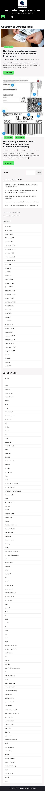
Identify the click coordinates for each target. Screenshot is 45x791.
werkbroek (8, 717)
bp (6, 423)
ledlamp (8, 536)
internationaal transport (13, 491)
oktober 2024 (9, 298)
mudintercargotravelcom (24, 59)
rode (6, 626)
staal (6, 642)
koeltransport (9, 502)
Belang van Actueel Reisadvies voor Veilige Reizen (21, 205)
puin (6, 619)
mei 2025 (8, 272)
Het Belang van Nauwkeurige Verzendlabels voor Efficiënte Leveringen (20, 53)
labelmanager (9, 513)
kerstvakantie (9, 495)
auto (6, 408)
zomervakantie (10, 762)
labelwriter (8, 517)
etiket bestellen (10, 446)
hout (6, 476)
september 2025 (10, 257)
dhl (6, 434)
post (6, 604)
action (7, 401)
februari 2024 (9, 328)
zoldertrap (8, 751)
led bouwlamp (10, 529)
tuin (6, 672)
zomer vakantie (10, 758)
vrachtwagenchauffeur (12, 713)
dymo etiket (9, 442)
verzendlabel (9, 47)
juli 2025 (8, 264)
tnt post (7, 660)
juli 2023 (8, 355)
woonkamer (9, 728)
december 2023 (10, 336)
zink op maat (9, 747)
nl (5, 577)
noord (7, 581)
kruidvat (8, 510)
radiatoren (8, 623)
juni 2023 (8, 358)
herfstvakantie (10, 461)
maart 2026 (9, 234)
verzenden (8, 694)
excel (7, 449)
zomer (7, 755)
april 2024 (8, 321)
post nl (7, 608)
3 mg (7, 382)
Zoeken (5, 172)
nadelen (8, 566)
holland (7, 464)
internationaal (9, 487)
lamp (7, 521)
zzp (6, 781)
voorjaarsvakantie (11, 709)
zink (6, 743)
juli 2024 (8, 309)
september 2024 (10, 302)
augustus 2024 (10, 306)
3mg (6, 385)
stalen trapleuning (11, 645)
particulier (8, 600)
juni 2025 (8, 268)
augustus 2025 (10, 260)
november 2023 (10, 339)
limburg (7, 547)
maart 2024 (9, 324)
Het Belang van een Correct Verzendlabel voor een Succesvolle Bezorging (19, 144)
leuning (7, 544)
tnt (6, 657)
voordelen (8, 706)
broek (7, 431)
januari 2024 (9, 332)
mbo (6, 559)
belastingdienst (10, 416)
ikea (6, 480)
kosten (7, 506)
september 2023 (10, 347)
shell (6, 638)
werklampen (9, 724)
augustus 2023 (10, 351)
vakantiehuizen (10, 683)
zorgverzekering (10, 766)
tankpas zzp (9, 653)
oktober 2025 (9, 253)
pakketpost (9, 589)
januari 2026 (9, 242)
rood (6, 630)
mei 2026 (8, 227)
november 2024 (10, 294)
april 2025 (8, 275)
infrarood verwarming (12, 483)
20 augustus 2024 (10, 59)
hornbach (8, 472)
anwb (7, 404)
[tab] (3, 16)
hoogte (7, 468)
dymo (7, 438)
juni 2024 (8, 313)
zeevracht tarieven (11, 739)
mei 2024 (8, 317)
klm (6, 498)
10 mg (7, 378)
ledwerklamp (9, 540)
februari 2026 (9, 238)
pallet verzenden (10, 593)
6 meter (7, 389)
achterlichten (9, 397)
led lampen (9, 532)
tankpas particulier (11, 649)
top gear (8, 664)
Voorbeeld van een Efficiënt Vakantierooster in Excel (22, 202)
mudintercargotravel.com (22, 10)
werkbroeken (9, 721)
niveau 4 (8, 574)
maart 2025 (9, 279)
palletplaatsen (10, 596)
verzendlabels (20, 137)
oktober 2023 (9, 343)
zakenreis (8, 736)
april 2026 (8, 230)
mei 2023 (8, 362)
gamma (7, 457)
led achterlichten (10, 525)
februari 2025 (9, 283)
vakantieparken (10, 687)
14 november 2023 (10, 150)
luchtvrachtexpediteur (12, 555)
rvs (6, 634)
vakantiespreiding (11, 690)
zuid (6, 770)
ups (6, 679)
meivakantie (9, 562)
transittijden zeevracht (12, 668)
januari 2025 (9, 287)
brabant (7, 427)
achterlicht (8, 393)
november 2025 (10, 249)
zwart (7, 777)
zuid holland (9, 773)
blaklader (8, 419)
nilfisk (7, 570)
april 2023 (8, 366)
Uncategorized (10, 675)
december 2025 (10, 245)
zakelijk (7, 732)
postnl (7, 611)
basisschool (9, 412)
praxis (7, 615)
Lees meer (9, 73)
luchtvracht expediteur (12, 551)
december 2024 (10, 290)
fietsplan (8, 453)
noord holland (9, 585)
